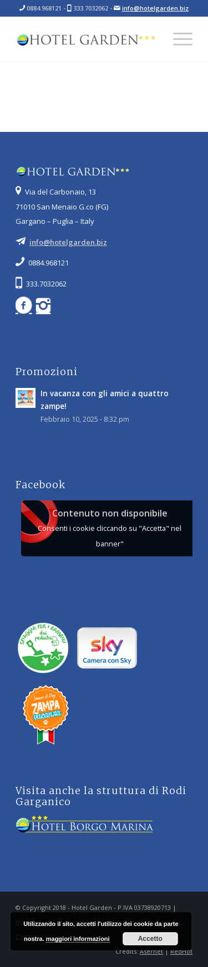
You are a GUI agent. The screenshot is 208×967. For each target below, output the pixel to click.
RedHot (181, 951)
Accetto (150, 939)
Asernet (151, 951)
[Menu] (177, 39)
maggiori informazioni (78, 938)
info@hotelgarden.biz (155, 8)
